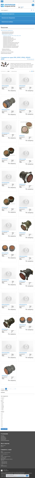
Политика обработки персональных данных (7, 473)
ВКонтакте (3, 445)
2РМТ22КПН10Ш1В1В (23, 352)
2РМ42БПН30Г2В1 (22, 281)
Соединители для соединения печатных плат (10, 43)
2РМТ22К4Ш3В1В (22, 85)
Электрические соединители (7, 30)
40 (15, 388)
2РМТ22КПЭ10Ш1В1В (5, 182)
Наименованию (14, 71)
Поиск (33, 5)
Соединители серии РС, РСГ (8, 41)
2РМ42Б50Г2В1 (22, 135)
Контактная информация (5, 440)
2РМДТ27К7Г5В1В (5, 158)
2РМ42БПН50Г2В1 (5, 329)
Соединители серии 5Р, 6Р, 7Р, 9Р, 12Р (9, 39)
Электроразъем (9, 5)
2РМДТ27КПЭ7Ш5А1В (5, 304)
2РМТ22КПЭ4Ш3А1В (5, 231)
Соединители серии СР (7, 36)
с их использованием (20, 476)
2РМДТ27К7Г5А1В (5, 207)
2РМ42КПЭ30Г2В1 (5, 375)
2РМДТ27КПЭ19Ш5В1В (23, 256)
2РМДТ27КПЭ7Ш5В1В (5, 352)
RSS (2, 446)
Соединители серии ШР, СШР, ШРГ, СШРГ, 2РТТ (11, 42)
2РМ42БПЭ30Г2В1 (22, 184)
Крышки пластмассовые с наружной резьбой (10, 47)
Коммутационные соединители (7, 34)
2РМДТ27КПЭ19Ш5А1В (23, 207)
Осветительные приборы (6, 53)
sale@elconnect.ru (4, 465)
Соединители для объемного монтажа (9, 44)
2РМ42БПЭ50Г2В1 (22, 232)
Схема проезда (3, 439)
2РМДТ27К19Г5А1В (22, 324)
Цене (8, 71)
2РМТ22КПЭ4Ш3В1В (5, 279)
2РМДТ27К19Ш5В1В (5, 85)
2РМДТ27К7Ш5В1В (22, 159)
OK (27, 475)
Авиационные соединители (6, 50)
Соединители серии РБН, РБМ (8, 40)
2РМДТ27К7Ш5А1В (22, 109)
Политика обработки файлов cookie (19, 473)
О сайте (2, 476)
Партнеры (2, 435)
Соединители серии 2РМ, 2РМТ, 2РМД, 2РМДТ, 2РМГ (12, 35)
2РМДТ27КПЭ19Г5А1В (5, 109)
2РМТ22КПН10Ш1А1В (23, 304)
